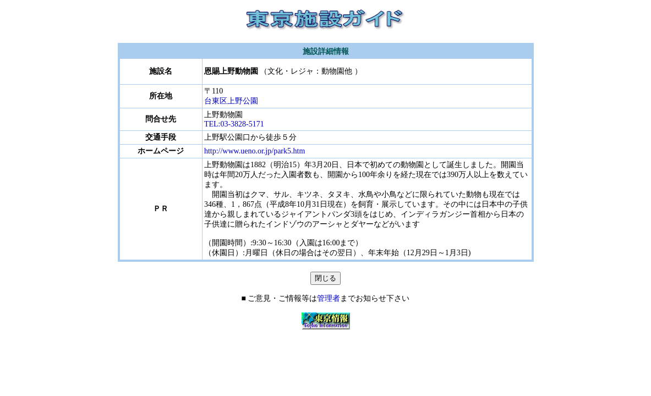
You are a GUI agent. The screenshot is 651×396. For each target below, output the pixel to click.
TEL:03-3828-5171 (234, 124)
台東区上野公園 (231, 101)
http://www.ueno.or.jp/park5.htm (254, 151)
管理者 (328, 298)
